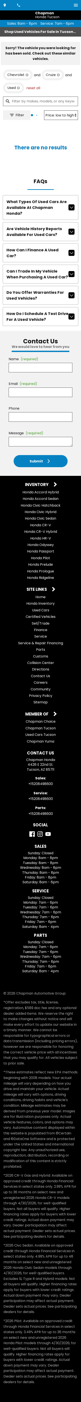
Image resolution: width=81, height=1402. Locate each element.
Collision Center (40, 662)
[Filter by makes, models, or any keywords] (40, 101)
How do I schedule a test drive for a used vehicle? (40, 316)
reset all (33, 88)
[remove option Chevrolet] (18, 75)
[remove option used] (13, 88)
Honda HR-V (40, 538)
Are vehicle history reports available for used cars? (40, 231)
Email (23, 383)
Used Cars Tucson (40, 734)
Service (40, 636)
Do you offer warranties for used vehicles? (40, 295)
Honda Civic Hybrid (40, 511)
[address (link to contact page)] (5, 5)
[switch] (76, 5)
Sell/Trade (40, 623)
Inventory (37, 485)
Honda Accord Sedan (41, 498)
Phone (14, 408)
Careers (41, 682)
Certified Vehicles (41, 616)
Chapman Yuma (40, 741)
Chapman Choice (41, 721)
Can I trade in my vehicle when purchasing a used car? (40, 274)
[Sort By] (61, 115)
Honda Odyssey (40, 544)
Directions (40, 669)
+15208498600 (40, 783)
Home (40, 596)
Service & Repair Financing (40, 643)
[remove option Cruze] (53, 75)
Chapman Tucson (40, 728)
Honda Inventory (40, 603)
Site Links (37, 590)
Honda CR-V (40, 525)
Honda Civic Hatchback (40, 505)
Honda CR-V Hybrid (40, 531)
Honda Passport (40, 551)
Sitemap (40, 702)
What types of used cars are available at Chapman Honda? (40, 207)
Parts (40, 649)
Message (26, 433)
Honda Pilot (40, 558)
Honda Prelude (40, 564)
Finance (40, 629)
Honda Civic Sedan (40, 518)
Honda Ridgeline (40, 577)
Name (23, 359)
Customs (40, 656)
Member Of (37, 714)
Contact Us (40, 676)
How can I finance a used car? (40, 252)
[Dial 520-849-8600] (19, 5)
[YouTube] (48, 834)
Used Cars (40, 610)
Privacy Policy (40, 695)
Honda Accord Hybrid (40, 492)
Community (41, 689)
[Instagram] (40, 834)
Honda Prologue (40, 571)
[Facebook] (32, 834)
